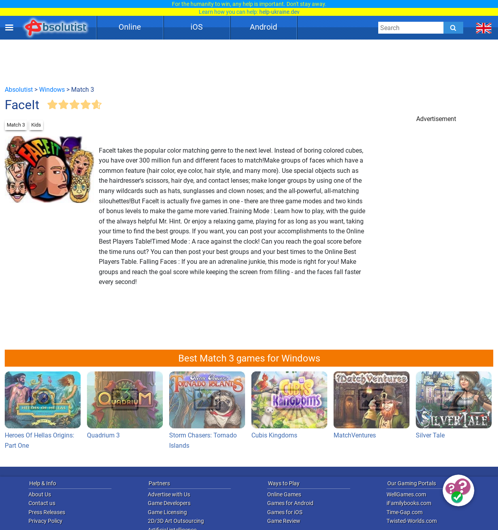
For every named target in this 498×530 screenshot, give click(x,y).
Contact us (41, 503)
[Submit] (453, 28)
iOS (197, 27)
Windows (52, 89)
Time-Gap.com (405, 512)
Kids (36, 125)
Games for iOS (284, 512)
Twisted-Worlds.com (412, 521)
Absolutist (19, 89)
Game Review (283, 521)
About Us (39, 494)
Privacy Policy (45, 521)
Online (130, 27)
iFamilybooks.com (409, 503)
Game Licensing (167, 512)
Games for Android (290, 503)
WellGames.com (406, 494)
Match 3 (16, 125)
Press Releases (46, 512)
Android (263, 27)
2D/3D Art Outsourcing (176, 521)
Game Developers (169, 503)
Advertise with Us (169, 494)
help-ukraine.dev (279, 12)
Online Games (284, 494)
